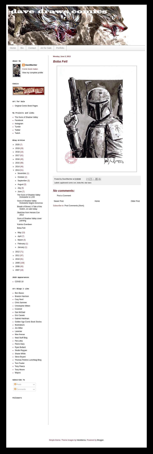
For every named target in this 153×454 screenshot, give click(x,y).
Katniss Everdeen (24, 224)
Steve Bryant (20, 357)
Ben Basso (19, 293)
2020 (17, 144)
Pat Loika (19, 341)
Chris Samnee (21, 302)
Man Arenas (20, 334)
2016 (17, 159)
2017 (17, 155)
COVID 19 (19, 282)
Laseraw (18, 331)
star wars (87, 183)
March (20, 240)
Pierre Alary (20, 344)
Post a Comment (64, 196)
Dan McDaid (20, 312)
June (20, 192)
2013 (17, 170)
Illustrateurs (20, 325)
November (22, 173)
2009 (17, 263)
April (20, 236)
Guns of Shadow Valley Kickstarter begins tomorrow (30, 202)
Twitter (17, 130)
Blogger (100, 440)
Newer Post (59, 201)
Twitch (17, 133)
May (20, 232)
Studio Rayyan (21, 350)
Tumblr (18, 127)
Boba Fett (21, 228)
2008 (17, 266)
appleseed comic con (68, 183)
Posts (17, 384)
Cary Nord (19, 299)
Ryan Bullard (20, 347)
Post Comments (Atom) (74, 206)
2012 (17, 252)
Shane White (20, 354)
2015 (17, 163)
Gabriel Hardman (22, 318)
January (21, 247)
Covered (18, 309)
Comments (20, 389)
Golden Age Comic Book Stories (28, 322)
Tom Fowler (20, 363)
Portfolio (60, 48)
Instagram (19, 124)
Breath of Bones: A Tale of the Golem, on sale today (29, 208)
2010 (17, 259)
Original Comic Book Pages (26, 106)
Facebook (19, 120)
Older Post (135, 201)
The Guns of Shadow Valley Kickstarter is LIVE (28, 196)
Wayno (18, 373)
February (22, 244)
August (21, 184)
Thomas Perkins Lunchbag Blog (28, 360)
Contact (32, 48)
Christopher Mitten (22, 306)
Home (13, 48)
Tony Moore (20, 370)
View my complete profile (32, 73)
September (22, 181)
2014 (17, 167)
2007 (17, 270)
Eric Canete (20, 315)
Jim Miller (19, 328)
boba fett (80, 183)
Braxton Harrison (22, 296)
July (20, 188)
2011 (17, 255)
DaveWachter (31, 65)
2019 (17, 148)
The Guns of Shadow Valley (26, 117)
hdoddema (81, 440)
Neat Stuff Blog (21, 338)
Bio (22, 48)
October (21, 177)
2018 (17, 152)
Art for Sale (46, 48)
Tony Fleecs (20, 366)
